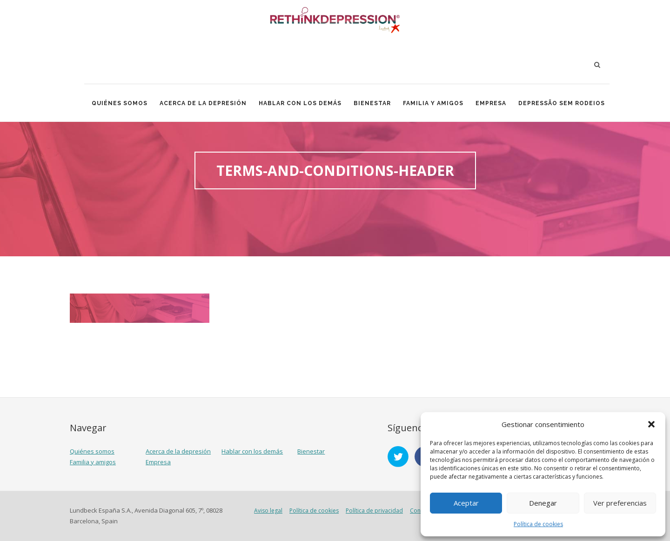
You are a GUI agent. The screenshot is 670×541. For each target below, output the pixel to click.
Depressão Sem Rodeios (561, 103)
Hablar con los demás (300, 103)
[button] (651, 424)
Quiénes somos (119, 103)
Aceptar (466, 503)
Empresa (491, 103)
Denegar (543, 503)
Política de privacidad (374, 510)
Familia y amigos (433, 103)
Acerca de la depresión (203, 103)
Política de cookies (538, 524)
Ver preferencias (620, 503)
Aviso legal (268, 510)
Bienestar (372, 103)
